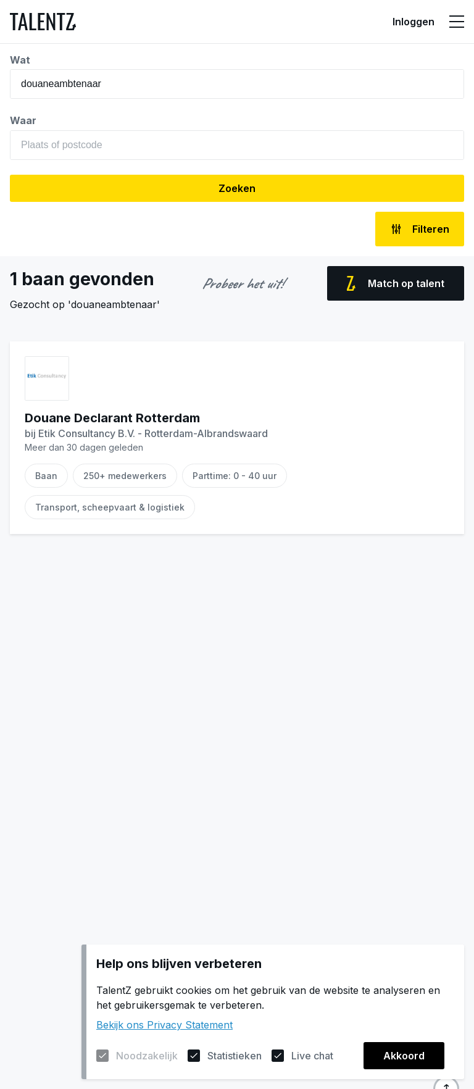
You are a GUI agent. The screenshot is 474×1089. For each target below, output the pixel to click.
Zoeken (237, 188)
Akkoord (404, 1055)
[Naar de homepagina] (43, 21)
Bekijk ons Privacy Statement (164, 1025)
